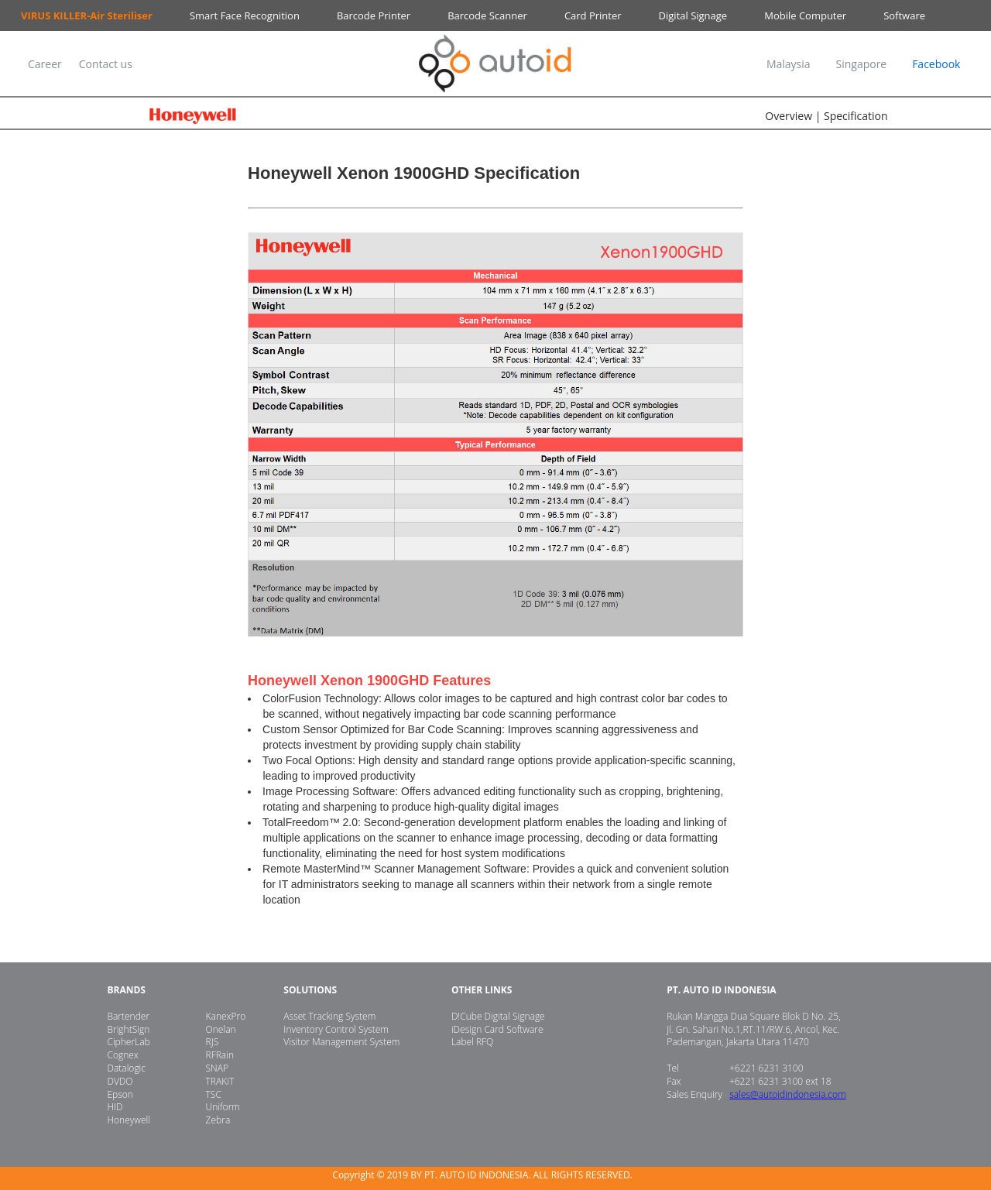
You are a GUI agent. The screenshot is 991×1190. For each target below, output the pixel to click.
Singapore (860, 64)
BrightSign (128, 1029)
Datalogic (126, 1068)
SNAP (217, 1068)
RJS (212, 1041)
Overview (788, 115)
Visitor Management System (341, 1041)
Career (46, 64)
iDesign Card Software (497, 1029)
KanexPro (226, 1016)
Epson (119, 1094)
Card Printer (593, 15)
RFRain (220, 1054)
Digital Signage (693, 15)
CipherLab (128, 1041)
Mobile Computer (805, 15)
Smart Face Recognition (245, 15)
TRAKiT (220, 1081)
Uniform (223, 1106)
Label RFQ (472, 1041)
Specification (856, 115)
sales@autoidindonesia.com (787, 1094)
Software (904, 15)
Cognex (122, 1054)
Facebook (936, 64)
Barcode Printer (373, 15)
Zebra (218, 1120)
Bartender (128, 1016)
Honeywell (128, 1120)
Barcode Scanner (487, 15)
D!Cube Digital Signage (498, 1016)
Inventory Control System (336, 1029)
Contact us (105, 64)
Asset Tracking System (329, 1016)
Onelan (221, 1029)
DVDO (119, 1081)
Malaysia (788, 64)
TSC (213, 1094)
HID (114, 1106)
